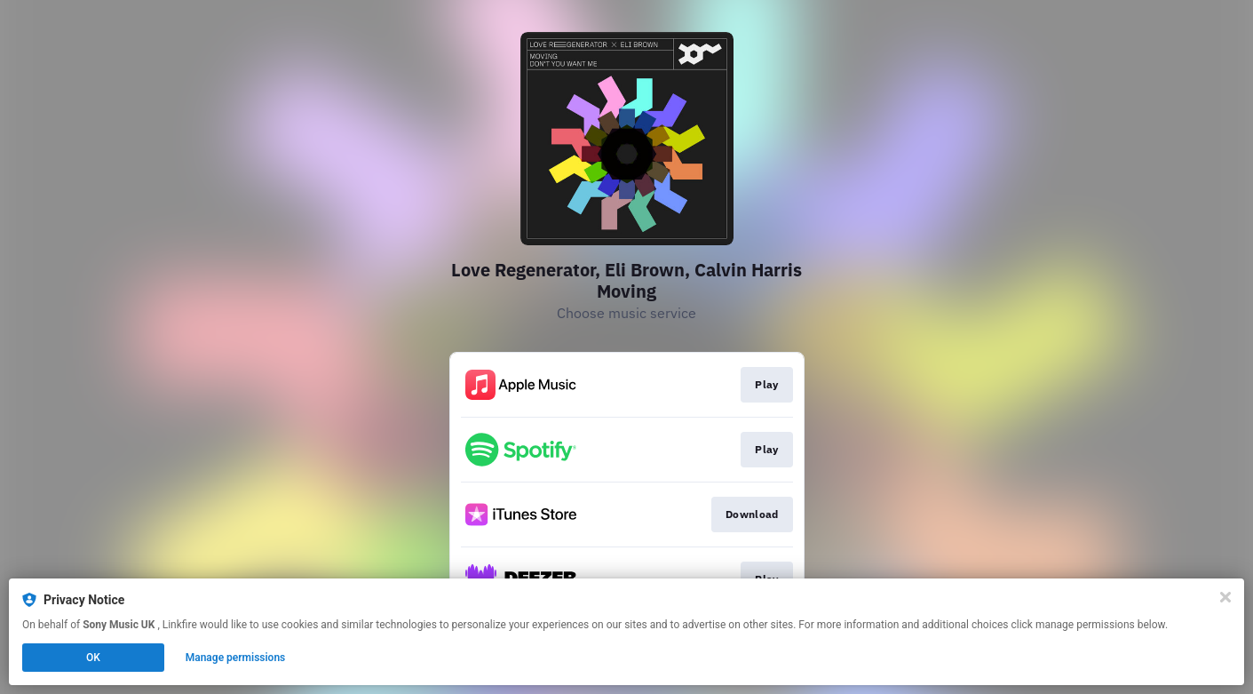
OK (93, 657)
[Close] (1225, 597)
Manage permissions (236, 657)
